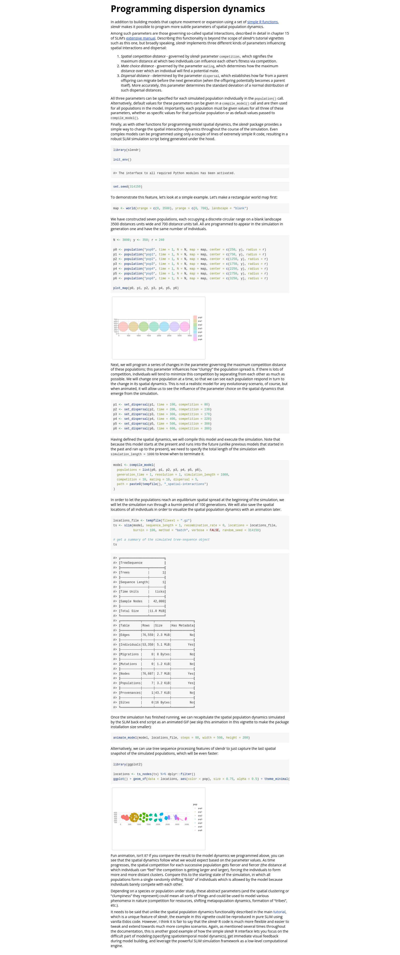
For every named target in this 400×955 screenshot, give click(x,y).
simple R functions (262, 21)
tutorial (279, 915)
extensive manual (141, 38)
